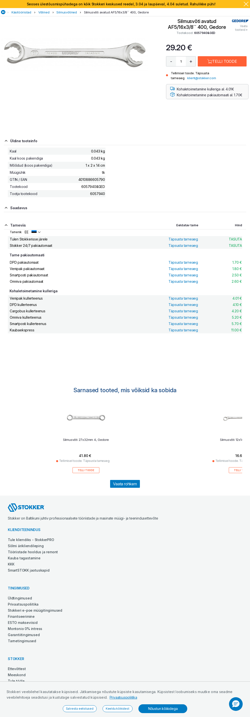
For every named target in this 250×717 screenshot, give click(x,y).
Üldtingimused (20, 598)
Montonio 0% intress (25, 629)
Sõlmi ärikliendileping (26, 546)
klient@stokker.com (201, 78)
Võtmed (44, 12)
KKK (11, 564)
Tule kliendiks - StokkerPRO (31, 540)
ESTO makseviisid (23, 622)
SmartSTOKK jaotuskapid (29, 570)
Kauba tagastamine (24, 558)
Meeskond (16, 675)
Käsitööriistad (21, 12)
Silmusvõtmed (66, 12)
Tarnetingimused (22, 641)
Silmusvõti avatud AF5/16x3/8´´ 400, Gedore (116, 12)
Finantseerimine (21, 616)
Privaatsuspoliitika (123, 697)
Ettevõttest (17, 669)
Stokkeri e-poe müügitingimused (35, 610)
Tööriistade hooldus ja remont (33, 552)
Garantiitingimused (24, 635)
